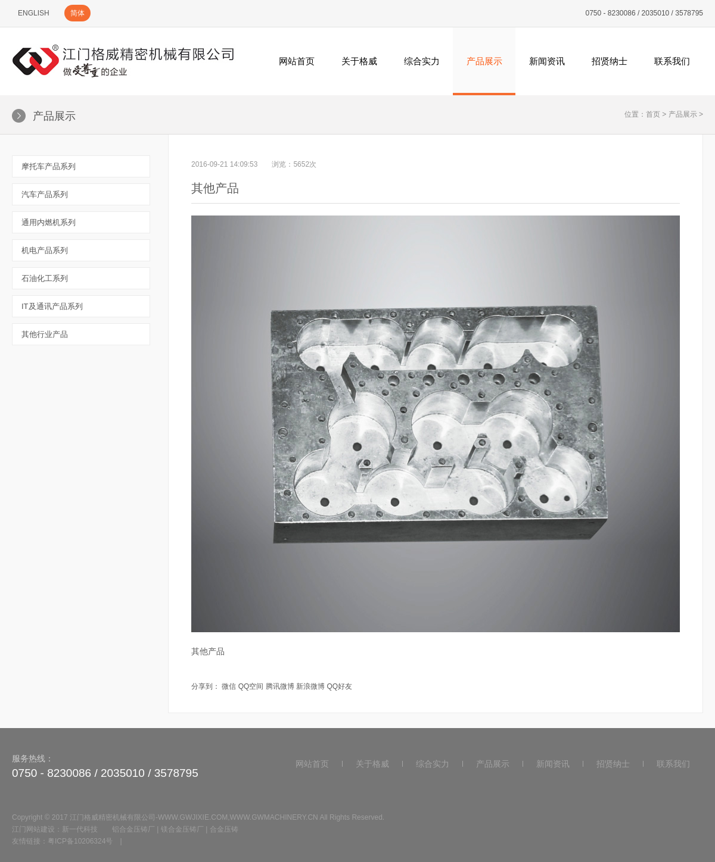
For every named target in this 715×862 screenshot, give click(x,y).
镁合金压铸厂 (182, 829)
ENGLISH (33, 13)
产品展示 (484, 61)
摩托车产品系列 (48, 166)
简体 (77, 13)
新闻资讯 (547, 61)
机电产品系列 (44, 250)
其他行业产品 (44, 334)
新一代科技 (80, 829)
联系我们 (672, 61)
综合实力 (422, 61)
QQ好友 (339, 686)
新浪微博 (310, 686)
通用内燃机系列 (48, 222)
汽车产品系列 (44, 194)
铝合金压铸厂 (133, 829)
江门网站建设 (33, 829)
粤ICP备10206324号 (80, 841)
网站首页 (297, 61)
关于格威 (359, 61)
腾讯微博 (280, 686)
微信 (229, 686)
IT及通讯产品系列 (52, 306)
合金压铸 (224, 829)
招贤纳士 (609, 61)
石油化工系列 (44, 278)
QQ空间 (251, 686)
